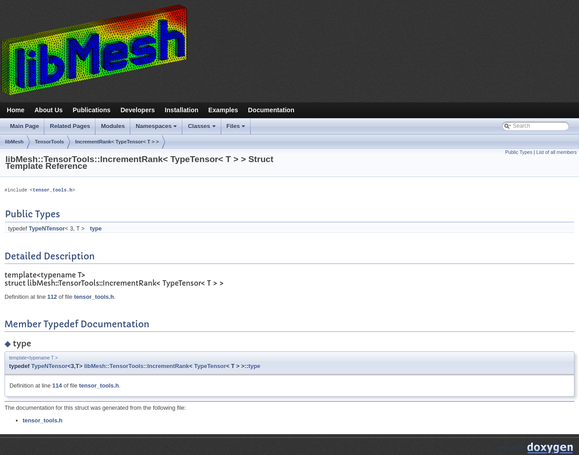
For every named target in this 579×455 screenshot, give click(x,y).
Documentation (271, 110)
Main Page (24, 126)
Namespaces (157, 128)
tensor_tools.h (52, 190)
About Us (48, 110)
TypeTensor (210, 366)
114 (57, 385)
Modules (113, 126)
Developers (137, 110)
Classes (202, 128)
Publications (92, 110)
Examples (223, 110)
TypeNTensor (47, 228)
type (96, 228)
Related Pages (70, 126)
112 (52, 296)
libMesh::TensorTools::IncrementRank (136, 366)
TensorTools (49, 141)
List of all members (556, 152)
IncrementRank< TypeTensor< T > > (117, 141)
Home (15, 110)
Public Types (518, 152)
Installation (181, 110)
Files (237, 128)
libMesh (14, 141)
